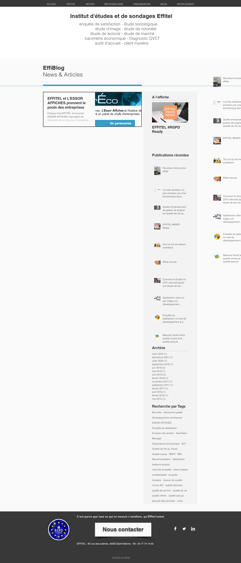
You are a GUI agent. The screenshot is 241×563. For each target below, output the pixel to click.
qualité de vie (180, 490)
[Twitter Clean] (184, 529)
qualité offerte (159, 495)
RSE (179, 454)
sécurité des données (163, 500)
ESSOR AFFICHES (161, 422)
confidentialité (159, 474)
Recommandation (161, 459)
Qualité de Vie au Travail (164, 448)
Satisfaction (179, 459)
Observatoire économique (166, 443)
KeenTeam (181, 433)
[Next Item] (183, 112)
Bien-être (157, 412)
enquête (173, 474)
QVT (184, 443)
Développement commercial (167, 417)
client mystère (180, 469)
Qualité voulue (159, 454)
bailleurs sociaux (161, 464)
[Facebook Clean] (175, 529)
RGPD (172, 454)
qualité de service (161, 490)
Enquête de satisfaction (164, 428)
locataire (156, 480)
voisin (180, 500)
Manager (157, 438)
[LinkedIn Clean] (193, 529)
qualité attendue (174, 485)
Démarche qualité (173, 412)
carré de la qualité (161, 469)
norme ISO (157, 485)
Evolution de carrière (163, 433)
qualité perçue (176, 495)
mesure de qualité (172, 480)
